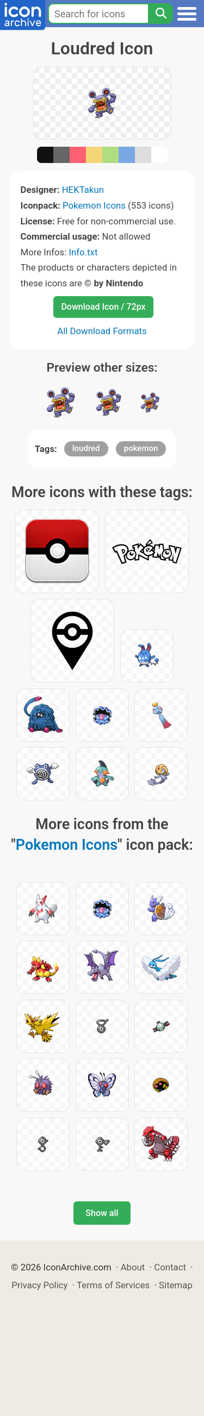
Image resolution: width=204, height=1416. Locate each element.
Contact (170, 1267)
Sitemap (176, 1285)
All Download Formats (102, 330)
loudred (86, 448)
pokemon (141, 448)
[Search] (160, 13)
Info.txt (83, 252)
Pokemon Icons (94, 205)
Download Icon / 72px (103, 307)
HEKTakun (83, 189)
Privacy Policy (39, 1285)
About (133, 1267)
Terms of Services (113, 1285)
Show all (101, 1213)
